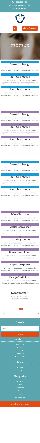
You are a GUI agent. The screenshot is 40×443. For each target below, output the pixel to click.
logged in (25, 296)
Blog (20, 385)
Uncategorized (20, 397)
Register (20, 367)
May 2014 (20, 350)
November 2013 (20, 357)
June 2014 (20, 347)
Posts (20, 391)
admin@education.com (19, 5)
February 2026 (20, 344)
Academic (20, 381)
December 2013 (20, 354)
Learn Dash (20, 388)
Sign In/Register (30, 28)
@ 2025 (13, 404)
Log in (20, 371)
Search (20, 334)
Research (20, 394)
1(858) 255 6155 (19, 2)
